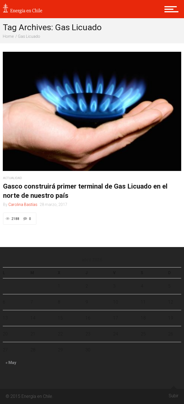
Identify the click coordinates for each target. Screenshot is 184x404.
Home (8, 36)
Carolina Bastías (22, 204)
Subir (173, 393)
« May (11, 362)
